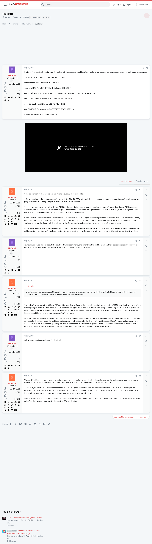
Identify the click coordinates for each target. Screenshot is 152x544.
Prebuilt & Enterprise (121, 329)
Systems (46, 17)
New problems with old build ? (130, 311)
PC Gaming (117, 177)
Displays (116, 342)
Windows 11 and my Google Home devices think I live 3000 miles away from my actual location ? (131, 366)
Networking (118, 374)
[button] (5, 4)
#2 (96, 192)
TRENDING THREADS (118, 148)
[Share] (99, 68)
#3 (96, 259)
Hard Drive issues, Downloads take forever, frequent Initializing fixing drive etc (130, 351)
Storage (116, 358)
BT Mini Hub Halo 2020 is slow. (130, 266)
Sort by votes (98, 184)
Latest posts (115, 281)
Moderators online (118, 381)
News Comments (120, 198)
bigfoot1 (8, 17)
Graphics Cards (119, 237)
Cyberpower (36, 17)
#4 (96, 299)
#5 (96, 368)
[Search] (71, 4)
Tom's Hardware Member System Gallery (130, 153)
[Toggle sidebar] (146, 15)
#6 (96, 408)
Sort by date (83, 184)
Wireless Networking (121, 274)
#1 (103, 68)
